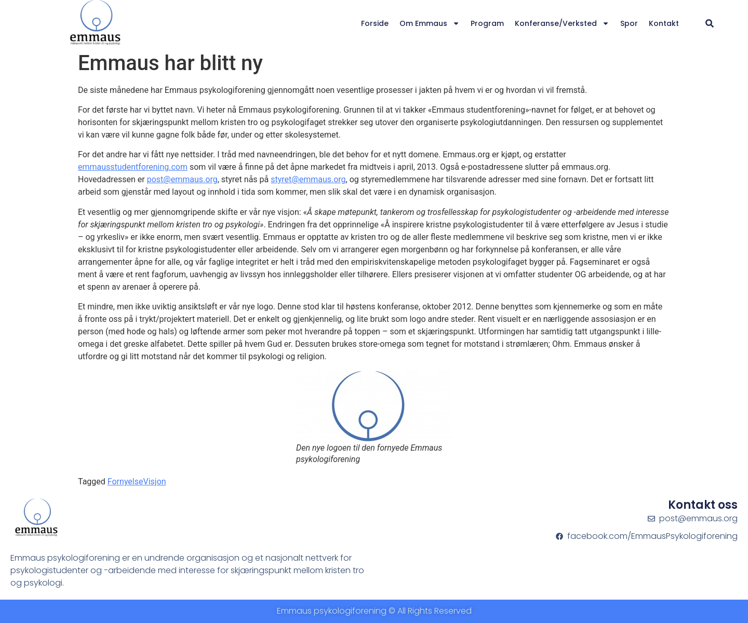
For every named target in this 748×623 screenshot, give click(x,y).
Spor (629, 23)
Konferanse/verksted (562, 23)
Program (487, 23)
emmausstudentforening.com (133, 167)
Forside (375, 23)
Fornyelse (125, 481)
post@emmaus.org (182, 179)
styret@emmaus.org (308, 179)
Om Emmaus (429, 23)
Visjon (154, 481)
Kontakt (664, 23)
